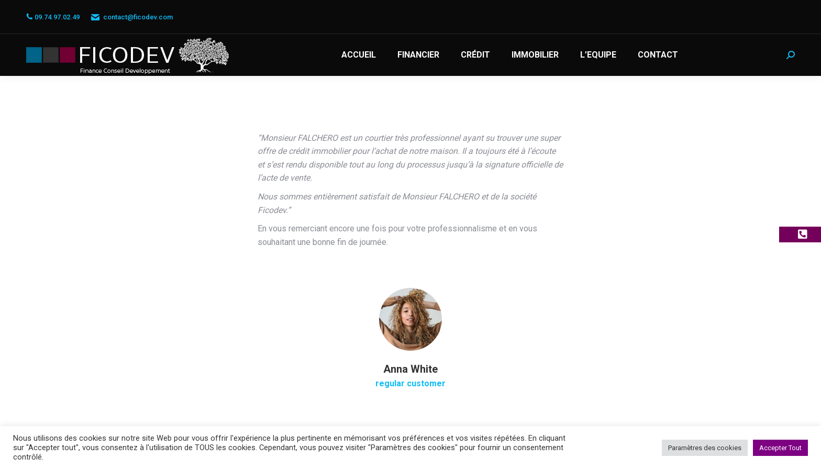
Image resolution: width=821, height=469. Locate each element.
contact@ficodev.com (131, 17)
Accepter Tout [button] (780, 448)
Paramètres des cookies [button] (704, 448)
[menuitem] (358, 55)
